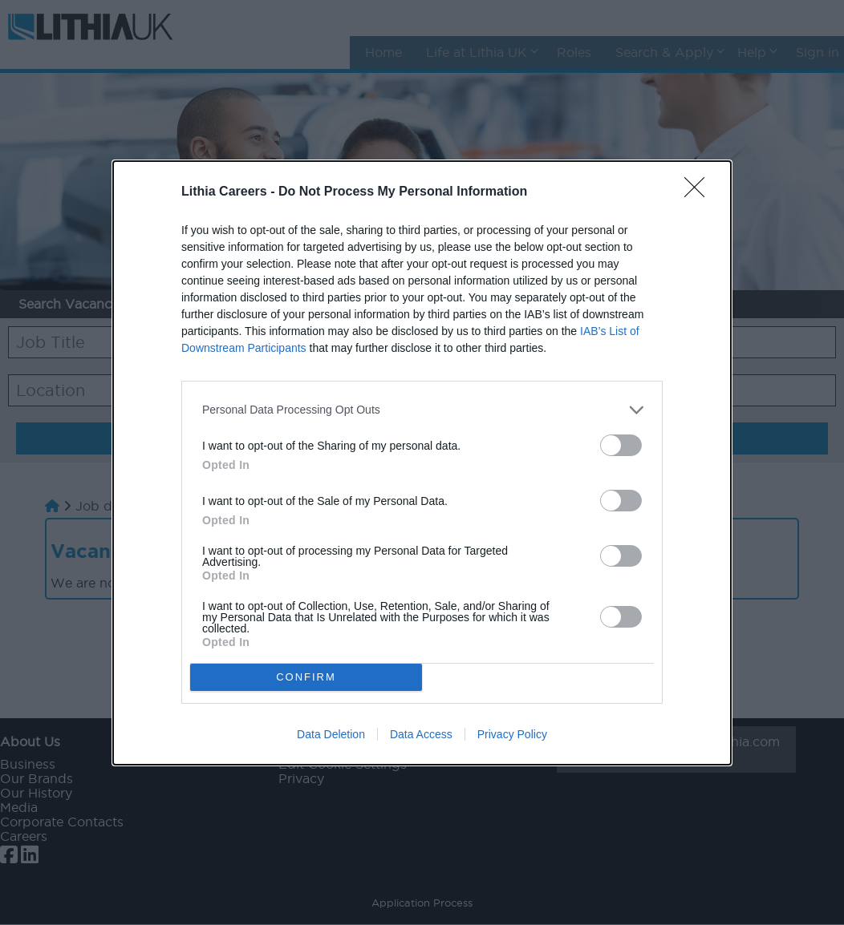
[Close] (699, 192)
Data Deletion (331, 734)
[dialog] (422, 463)
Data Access (421, 734)
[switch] (621, 445)
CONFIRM (306, 677)
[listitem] (422, 410)
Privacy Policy (512, 734)
